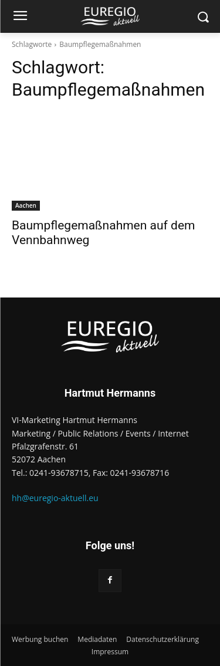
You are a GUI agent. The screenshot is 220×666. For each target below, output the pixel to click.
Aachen (25, 205)
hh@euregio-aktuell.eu (55, 497)
